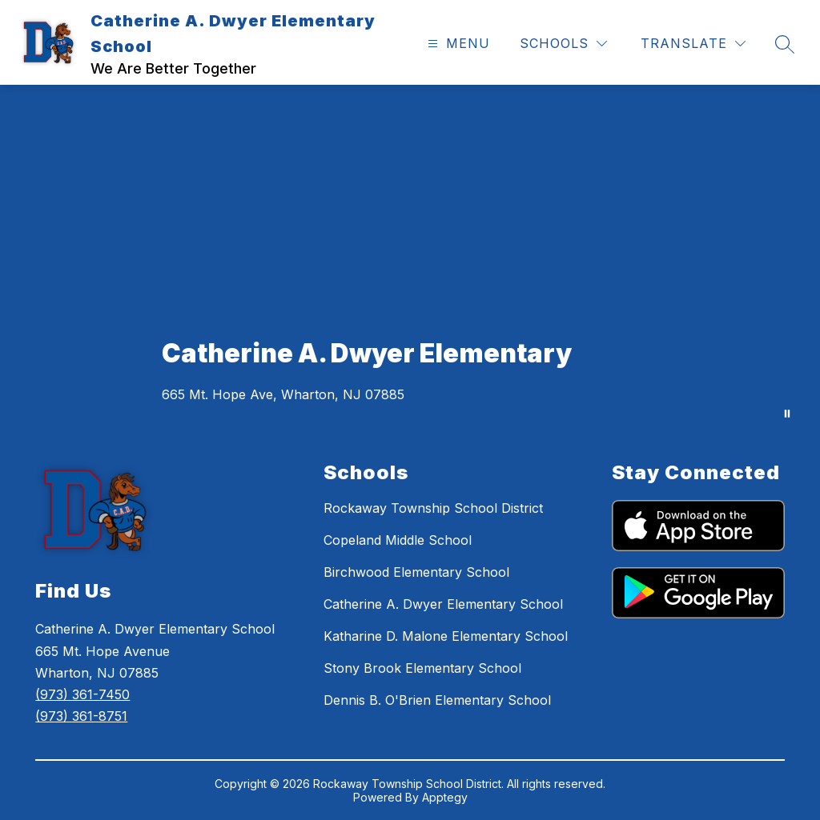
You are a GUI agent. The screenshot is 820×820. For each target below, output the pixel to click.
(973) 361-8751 (81, 716)
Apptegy (445, 797)
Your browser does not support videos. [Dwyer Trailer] (410, 260)
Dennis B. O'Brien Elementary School (437, 700)
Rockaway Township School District (433, 508)
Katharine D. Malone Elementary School (446, 636)
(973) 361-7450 (82, 694)
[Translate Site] (693, 44)
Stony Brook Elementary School (422, 668)
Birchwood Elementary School (416, 572)
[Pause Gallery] (787, 413)
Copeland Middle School (398, 540)
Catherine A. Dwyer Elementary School (443, 604)
